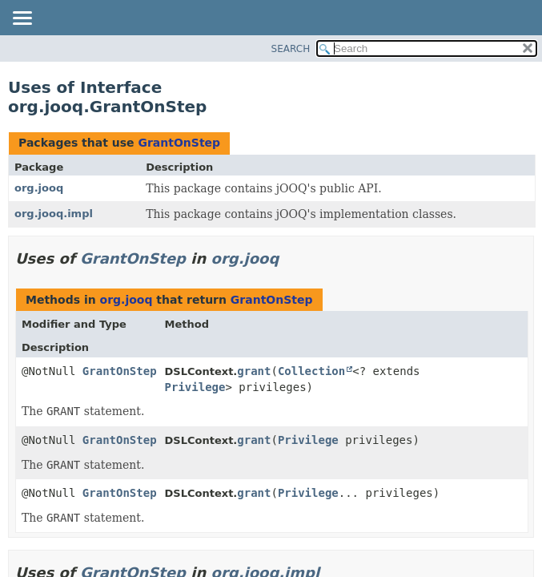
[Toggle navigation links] (21, 19)
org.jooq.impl (53, 214)
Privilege (195, 387)
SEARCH (291, 48)
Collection (311, 371)
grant (254, 371)
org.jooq (38, 188)
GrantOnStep (179, 142)
